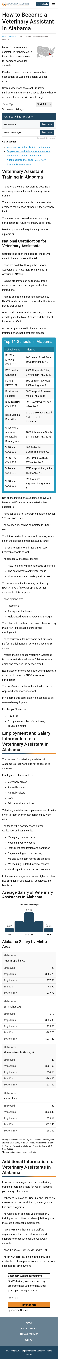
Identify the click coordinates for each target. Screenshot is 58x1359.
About (29, 1323)
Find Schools (42, 4)
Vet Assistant (10, 124)
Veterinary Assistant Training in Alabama (28, 147)
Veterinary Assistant (9, 36)
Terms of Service (29, 1334)
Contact (28, 1340)
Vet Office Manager (12, 132)
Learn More (47, 124)
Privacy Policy (29, 1328)
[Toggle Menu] (53, 4)
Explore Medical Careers (33, 1351)
